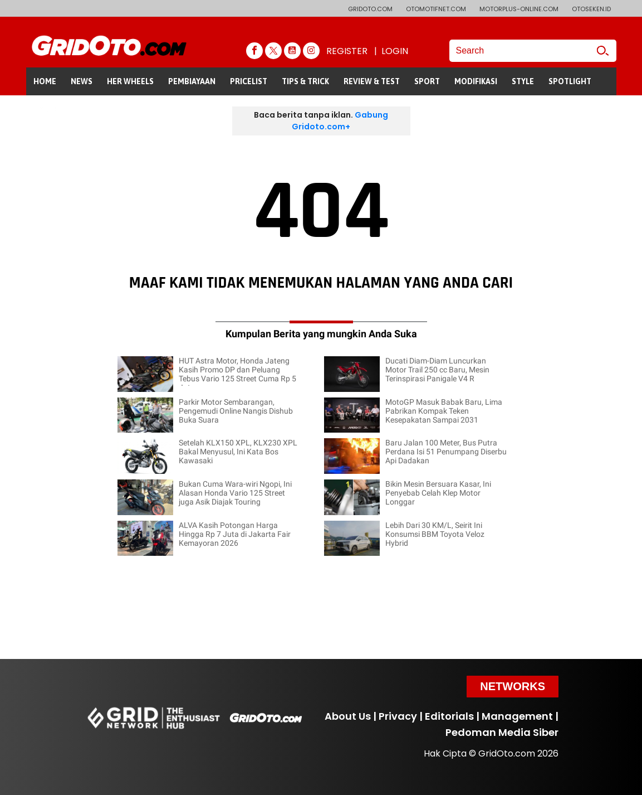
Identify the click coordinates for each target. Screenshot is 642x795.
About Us (348, 716)
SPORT (427, 81)
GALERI (46, 109)
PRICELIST (248, 81)
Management (517, 716)
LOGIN (394, 51)
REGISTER (346, 51)
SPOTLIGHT (569, 81)
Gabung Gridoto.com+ (340, 120)
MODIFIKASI (475, 81)
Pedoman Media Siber (501, 732)
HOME (44, 81)
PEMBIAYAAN (191, 81)
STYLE (523, 81)
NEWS (81, 81)
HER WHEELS (130, 81)
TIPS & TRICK (305, 81)
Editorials (449, 716)
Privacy (398, 716)
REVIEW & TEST (372, 81)
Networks (512, 686)
